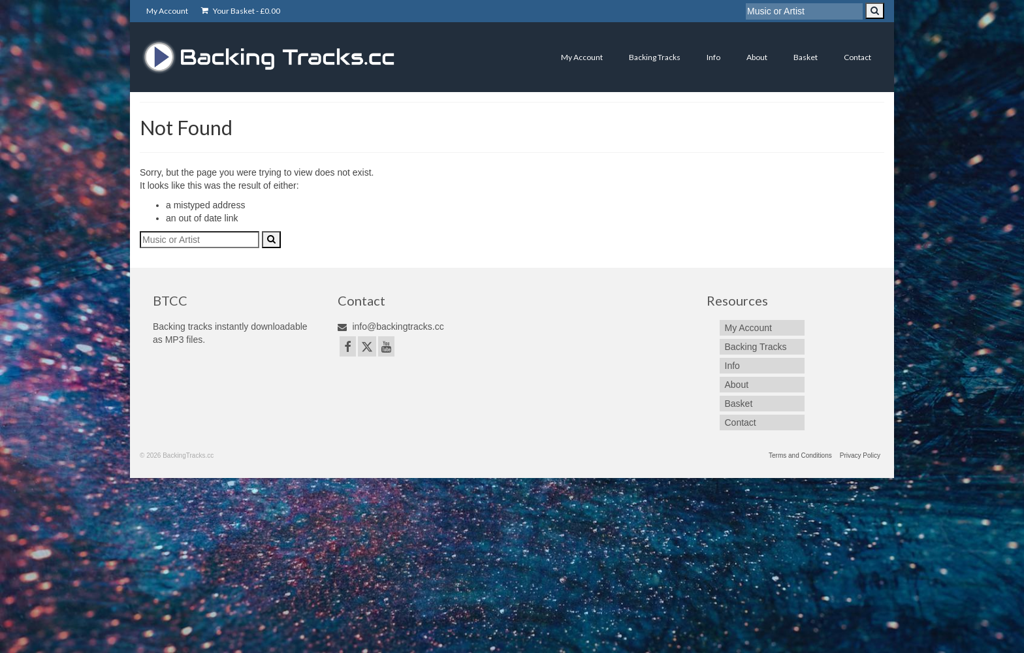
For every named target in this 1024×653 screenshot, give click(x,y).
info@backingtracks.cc (391, 326)
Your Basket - (240, 11)
